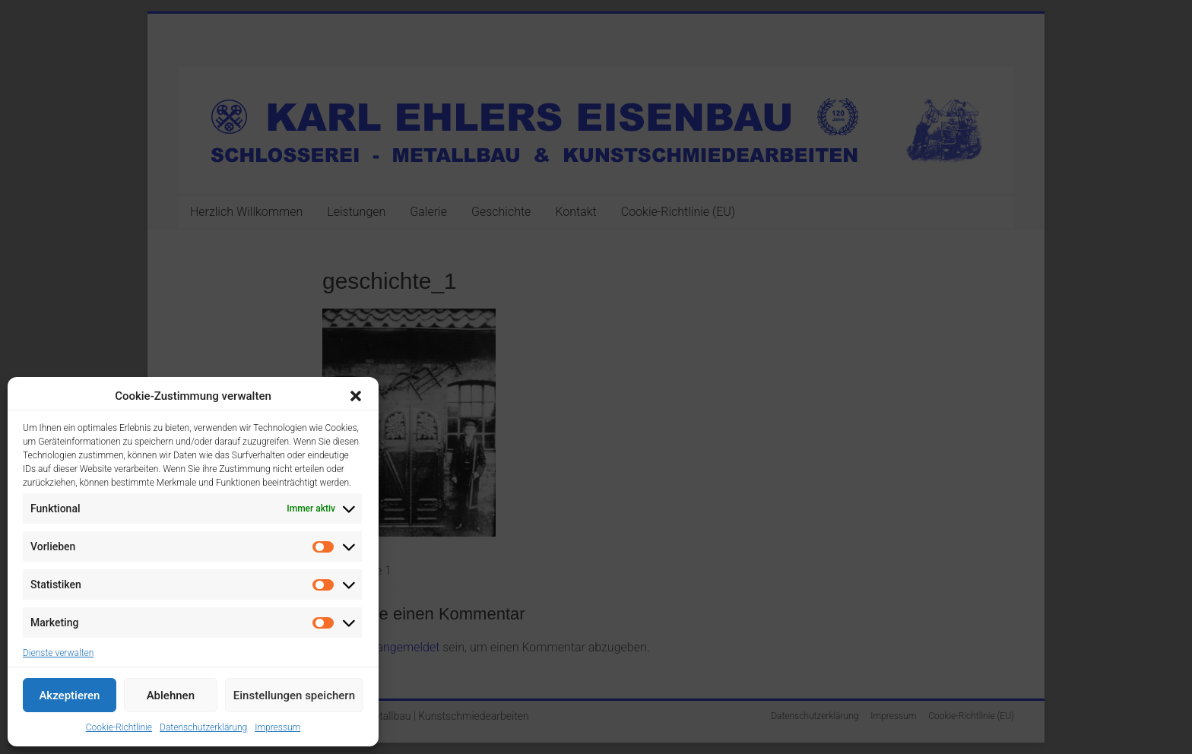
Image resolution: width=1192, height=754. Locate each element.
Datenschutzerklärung (203, 727)
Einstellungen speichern (294, 695)
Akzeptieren (69, 695)
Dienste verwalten (58, 653)
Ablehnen (171, 695)
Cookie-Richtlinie (119, 727)
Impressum (277, 727)
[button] (355, 396)
